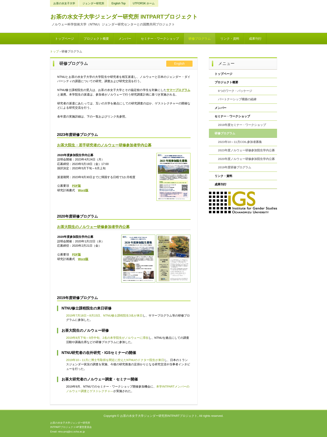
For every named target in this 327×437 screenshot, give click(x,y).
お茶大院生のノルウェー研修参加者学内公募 (93, 227)
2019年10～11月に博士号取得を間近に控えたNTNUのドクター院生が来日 (115, 360)
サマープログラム (178, 90)
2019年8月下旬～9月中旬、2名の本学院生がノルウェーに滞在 (107, 337)
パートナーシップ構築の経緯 (237, 99)
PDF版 (76, 185)
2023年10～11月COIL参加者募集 (240, 142)
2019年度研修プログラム (234, 167)
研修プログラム (199, 38)
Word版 (83, 190)
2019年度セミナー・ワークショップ (242, 125)
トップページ (64, 38)
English (179, 63)
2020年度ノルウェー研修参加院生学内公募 (246, 159)
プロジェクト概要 (96, 38)
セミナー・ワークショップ (160, 38)
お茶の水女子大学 (64, 3)
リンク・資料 (229, 38)
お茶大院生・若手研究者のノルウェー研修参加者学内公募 (104, 145)
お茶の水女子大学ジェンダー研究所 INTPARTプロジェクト (124, 17)
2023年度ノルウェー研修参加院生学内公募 (246, 150)
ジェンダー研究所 (93, 3)
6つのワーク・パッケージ (235, 91)
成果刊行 (255, 38)
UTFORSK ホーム (144, 3)
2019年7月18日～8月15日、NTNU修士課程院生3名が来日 (104, 315)
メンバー (125, 38)
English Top (118, 3)
